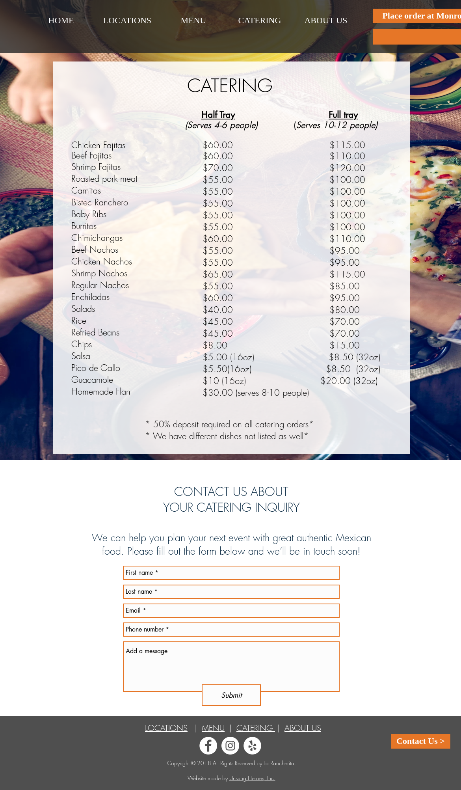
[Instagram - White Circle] (230, 746)
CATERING (255, 728)
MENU (213, 728)
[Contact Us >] (420, 741)
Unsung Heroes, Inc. (252, 778)
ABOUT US (302, 728)
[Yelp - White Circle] (252, 746)
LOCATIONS (166, 728)
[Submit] (231, 695)
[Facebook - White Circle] (208, 746)
